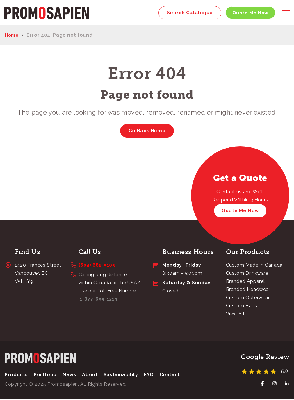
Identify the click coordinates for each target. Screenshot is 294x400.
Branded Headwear (248, 291)
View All (235, 315)
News (69, 376)
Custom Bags (241, 307)
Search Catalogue (188, 13)
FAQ (149, 376)
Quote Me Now (249, 13)
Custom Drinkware (247, 274)
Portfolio (45, 376)
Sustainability (121, 376)
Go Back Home (147, 132)
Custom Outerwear (248, 299)
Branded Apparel (245, 282)
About (89, 376)
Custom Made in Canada (254, 266)
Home (12, 36)
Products (16, 376)
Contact (170, 376)
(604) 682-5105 (97, 266)
